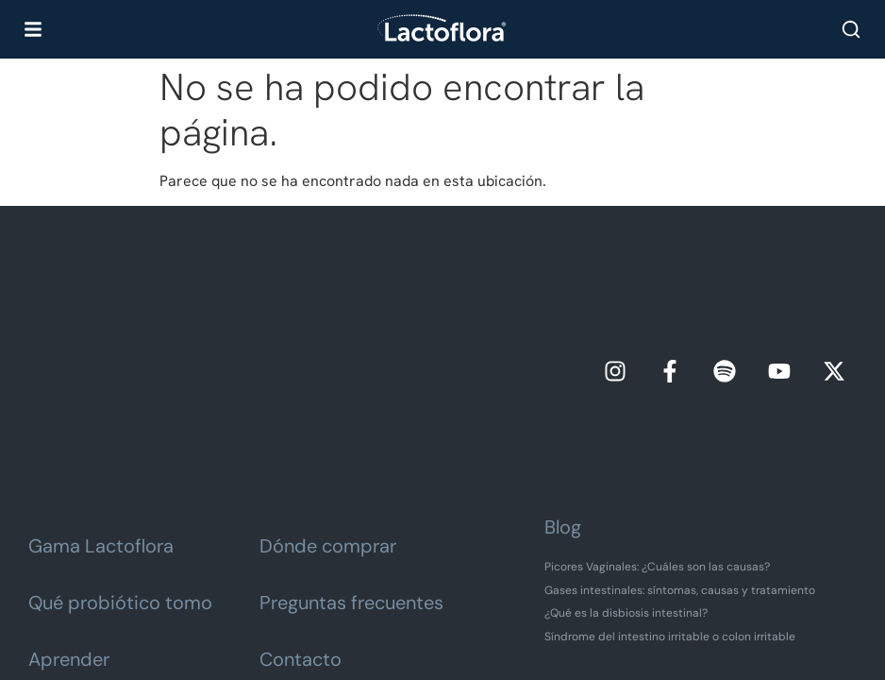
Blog (562, 380)
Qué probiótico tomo (120, 456)
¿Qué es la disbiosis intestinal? (626, 466)
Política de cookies (569, 608)
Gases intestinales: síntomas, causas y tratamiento (679, 442)
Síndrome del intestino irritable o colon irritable (669, 489)
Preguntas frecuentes (351, 456)
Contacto (300, 513)
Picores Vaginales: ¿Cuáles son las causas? (657, 420)
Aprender (68, 513)
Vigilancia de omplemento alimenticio (443, 646)
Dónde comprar (327, 399)
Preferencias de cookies (455, 627)
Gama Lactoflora (101, 399)
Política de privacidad (434, 608)
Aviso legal (321, 608)
